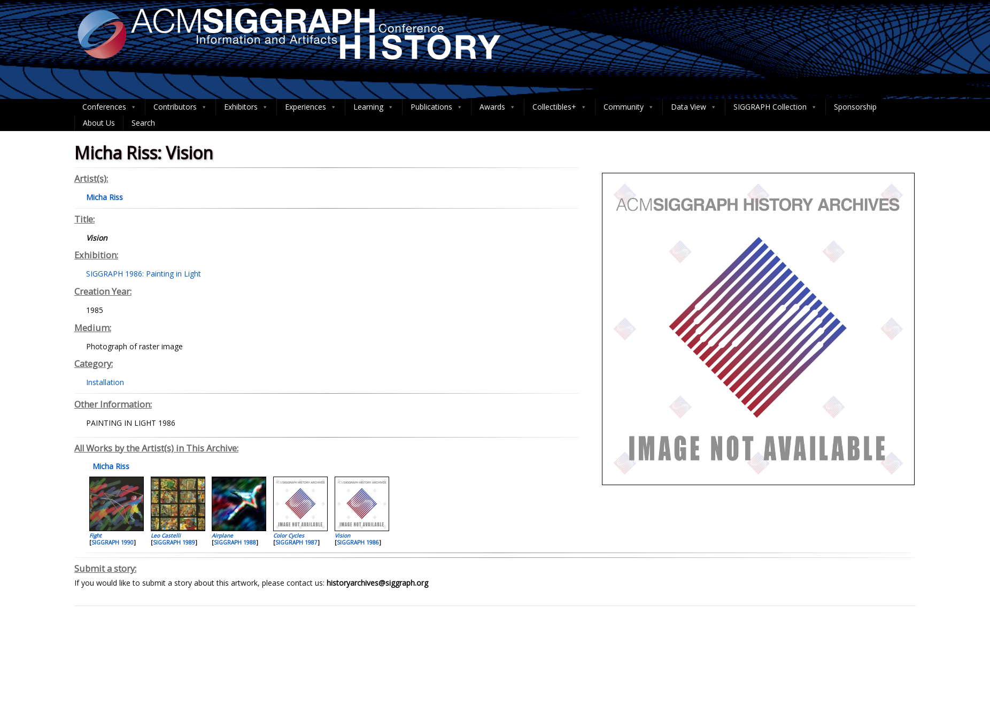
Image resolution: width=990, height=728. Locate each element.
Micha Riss (109, 466)
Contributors (180, 107)
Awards (497, 107)
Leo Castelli (166, 535)
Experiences (311, 107)
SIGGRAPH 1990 (112, 542)
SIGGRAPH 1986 (358, 542)
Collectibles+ (559, 107)
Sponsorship (855, 107)
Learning (373, 107)
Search (143, 123)
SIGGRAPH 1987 (296, 542)
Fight (95, 535)
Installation (105, 382)
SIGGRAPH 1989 (174, 542)
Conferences (109, 107)
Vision (342, 535)
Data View (694, 107)
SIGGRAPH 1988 (235, 542)
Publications (437, 107)
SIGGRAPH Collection (775, 107)
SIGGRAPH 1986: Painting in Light (143, 274)
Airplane (222, 535)
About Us (99, 123)
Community (629, 107)
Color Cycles (288, 535)
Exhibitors (246, 107)
